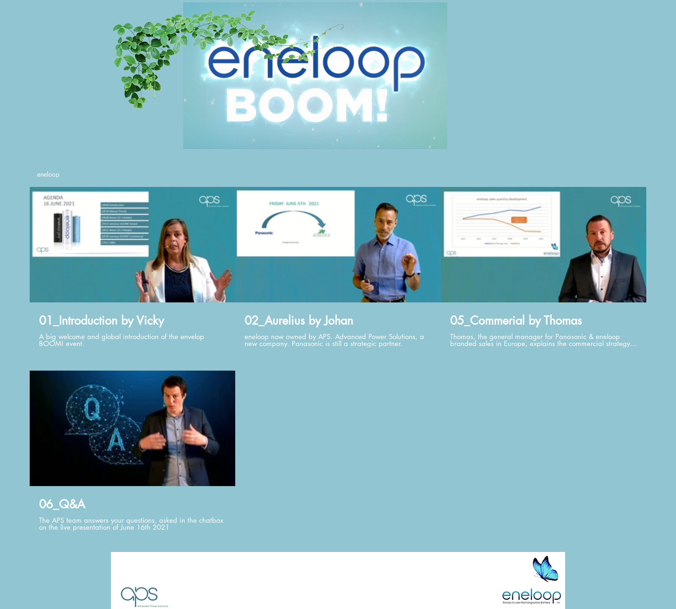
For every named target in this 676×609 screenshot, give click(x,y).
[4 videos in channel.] (338, 359)
